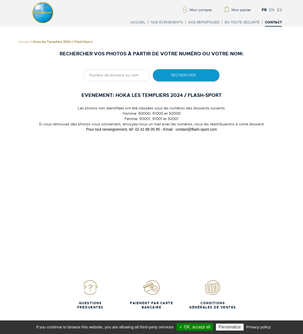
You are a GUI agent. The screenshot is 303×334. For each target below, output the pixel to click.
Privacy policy (258, 327)
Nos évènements (167, 22)
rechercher (183, 75)
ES (279, 9)
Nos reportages (203, 22)
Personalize (230, 327)
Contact (273, 22)
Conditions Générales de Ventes (212, 294)
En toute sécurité (242, 22)
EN (272, 9)
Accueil (137, 22)
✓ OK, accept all (194, 327)
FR (264, 9)
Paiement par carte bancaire (151, 294)
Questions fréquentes (90, 294)
